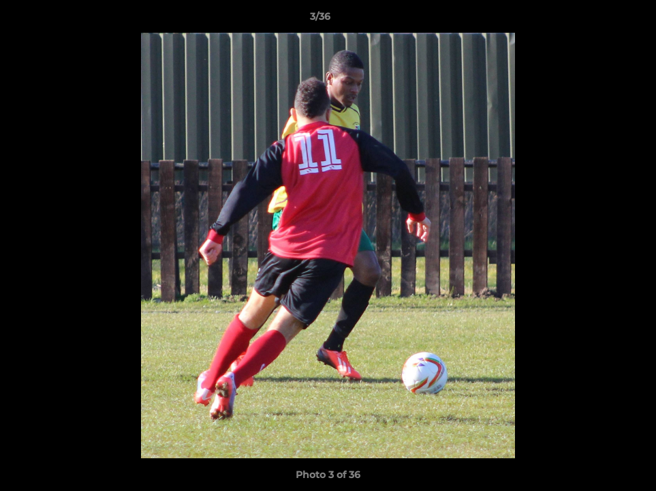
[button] (599, 20)
